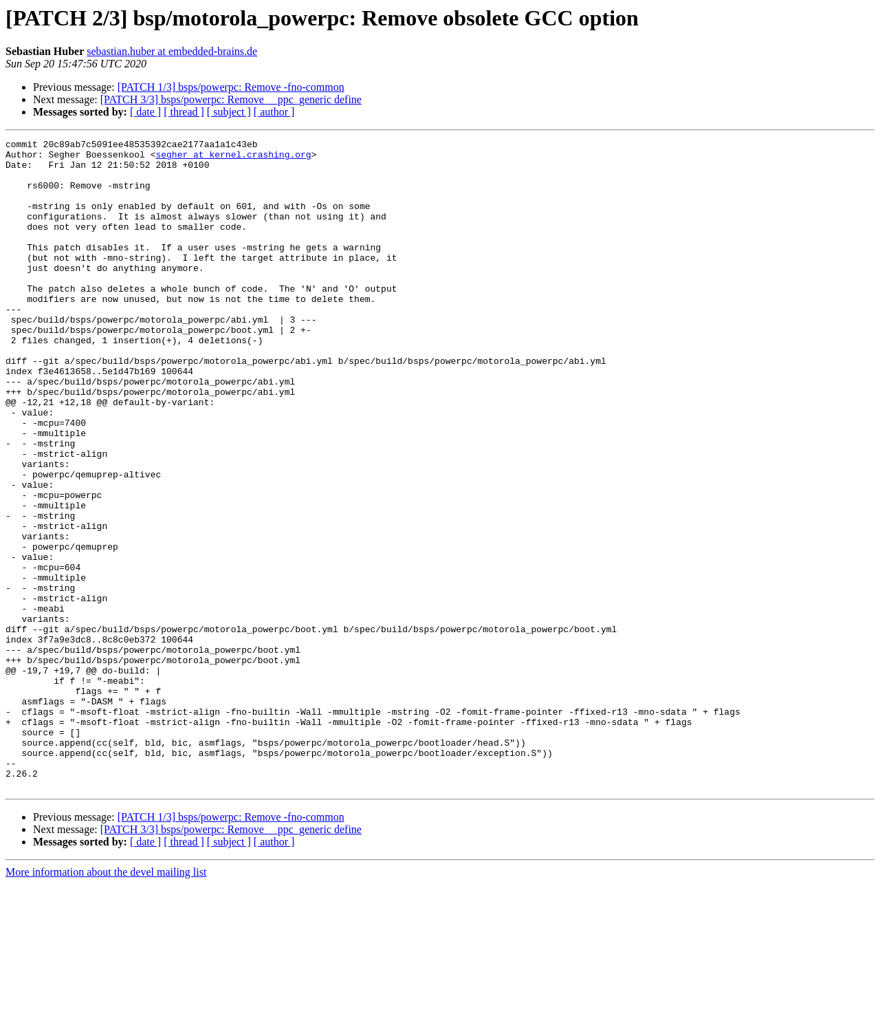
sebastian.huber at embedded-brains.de (172, 51)
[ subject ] (229, 112)
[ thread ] (184, 112)
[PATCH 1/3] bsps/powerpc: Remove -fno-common (231, 87)
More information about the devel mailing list (106, 1002)
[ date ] (145, 112)
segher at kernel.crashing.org (233, 158)
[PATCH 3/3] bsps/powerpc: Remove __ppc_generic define (231, 99)
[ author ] (274, 112)
